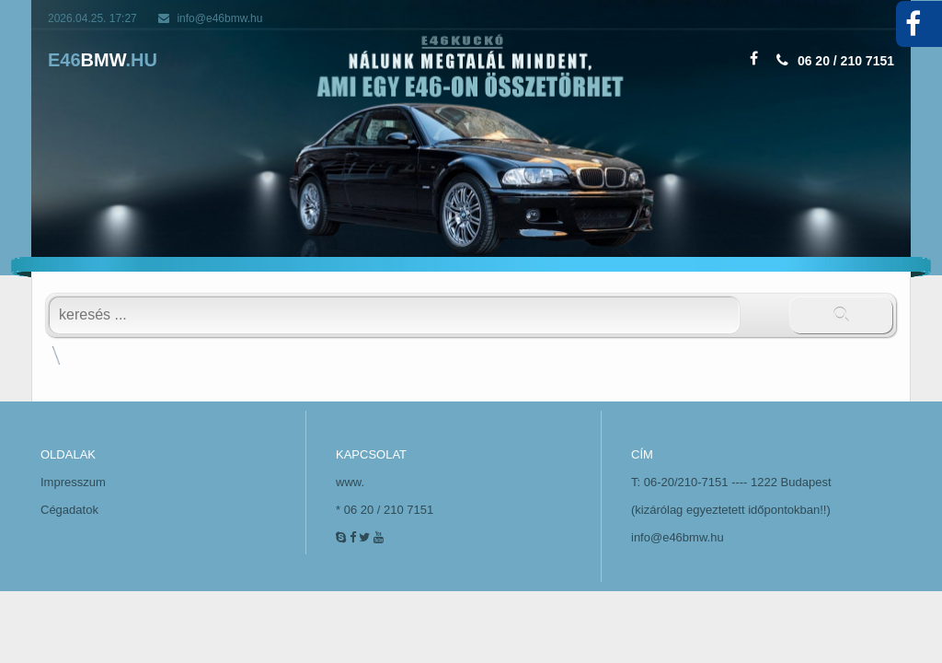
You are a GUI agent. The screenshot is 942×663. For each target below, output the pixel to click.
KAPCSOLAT (371, 454)
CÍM (642, 454)
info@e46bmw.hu (219, 18)
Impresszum (73, 482)
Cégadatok (69, 510)
